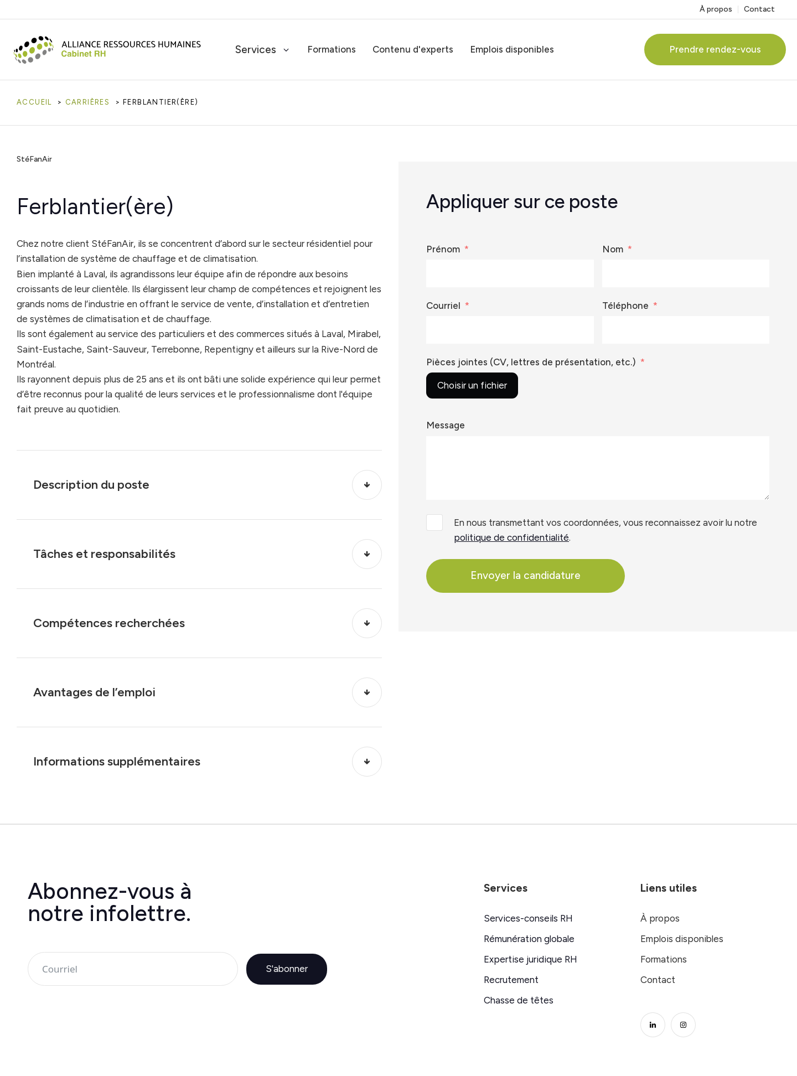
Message (445, 425)
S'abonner (287, 968)
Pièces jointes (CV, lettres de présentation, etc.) (531, 362)
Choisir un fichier (472, 385)
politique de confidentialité (511, 537)
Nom (612, 249)
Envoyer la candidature (525, 575)
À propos (716, 9)
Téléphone (625, 305)
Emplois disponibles (512, 49)
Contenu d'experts (412, 49)
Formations (331, 49)
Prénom (443, 249)
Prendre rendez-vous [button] (715, 49)
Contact (759, 9)
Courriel (443, 305)
